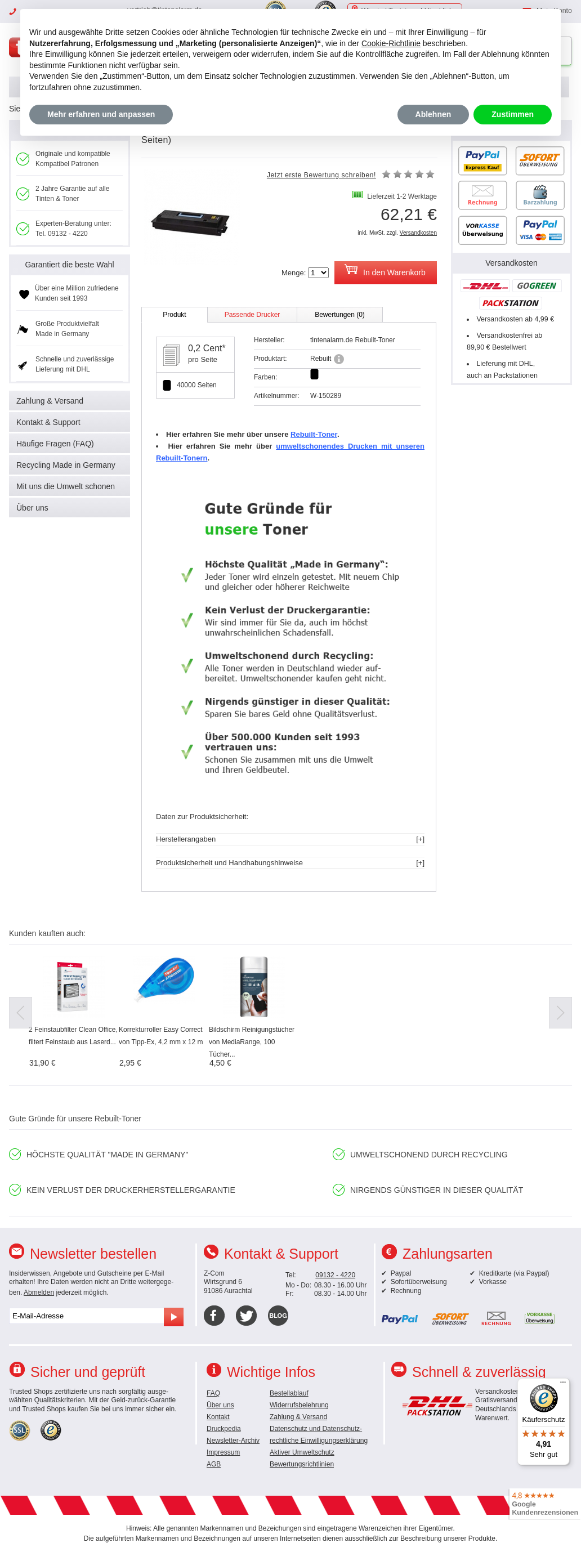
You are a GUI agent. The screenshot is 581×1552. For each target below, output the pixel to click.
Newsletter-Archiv (233, 1440)
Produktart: (270, 359)
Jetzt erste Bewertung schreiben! (321, 175)
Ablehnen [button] (433, 114)
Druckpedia (224, 1429)
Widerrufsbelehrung (299, 1405)
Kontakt (218, 1417)
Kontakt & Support (48, 422)
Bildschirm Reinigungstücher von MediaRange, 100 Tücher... (251, 1042)
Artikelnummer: (277, 396)
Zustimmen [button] (512, 114)
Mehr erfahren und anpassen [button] (101, 114)
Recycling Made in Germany (65, 464)
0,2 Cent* (207, 348)
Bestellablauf (289, 1393)
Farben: (265, 377)
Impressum (223, 1452)
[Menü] (563, 1385)
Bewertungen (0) (340, 315)
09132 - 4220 (335, 1275)
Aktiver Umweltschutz (302, 1452)
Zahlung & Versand (49, 400)
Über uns (32, 507)
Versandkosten (418, 233)
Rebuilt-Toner (313, 434)
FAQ (213, 1393)
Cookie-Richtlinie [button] (391, 43)
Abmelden (39, 1292)
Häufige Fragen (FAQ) (55, 443)
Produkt (174, 315)
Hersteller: (269, 340)
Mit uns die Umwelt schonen (65, 486)
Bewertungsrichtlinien (302, 1464)
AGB (214, 1464)
